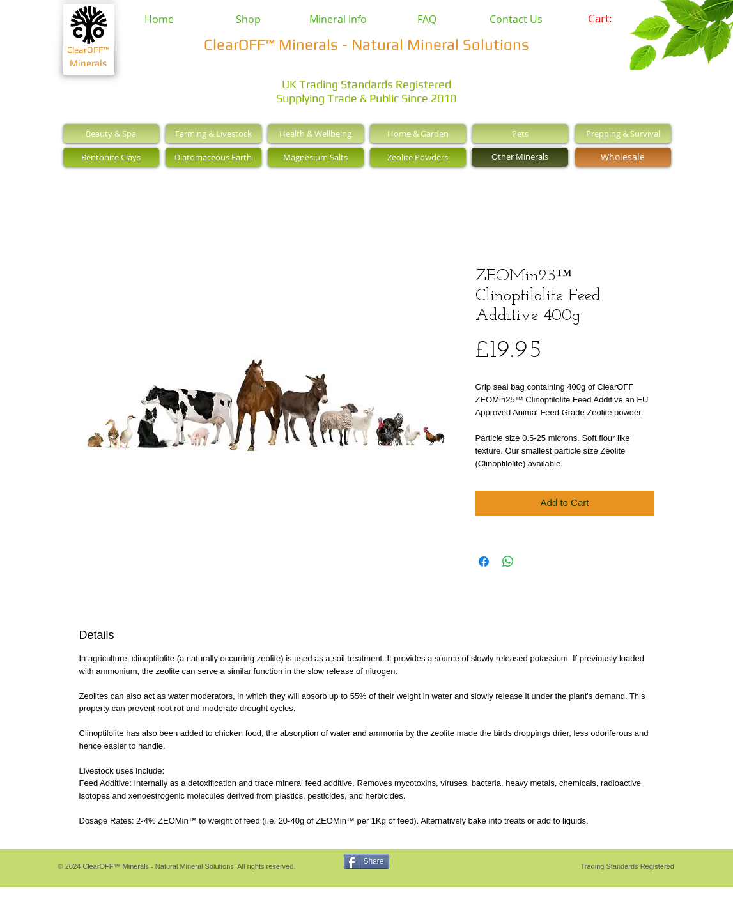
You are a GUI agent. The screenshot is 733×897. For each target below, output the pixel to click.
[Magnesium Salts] (316, 157)
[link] (608, 18)
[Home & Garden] (418, 133)
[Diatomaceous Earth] (213, 157)
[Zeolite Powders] (418, 157)
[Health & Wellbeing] (316, 133)
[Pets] (520, 133)
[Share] (366, 861)
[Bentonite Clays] (111, 157)
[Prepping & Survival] (623, 133)
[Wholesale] (623, 157)
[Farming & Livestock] (213, 133)
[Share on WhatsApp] (508, 561)
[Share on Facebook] (483, 561)
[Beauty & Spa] (111, 133)
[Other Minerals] (520, 157)
